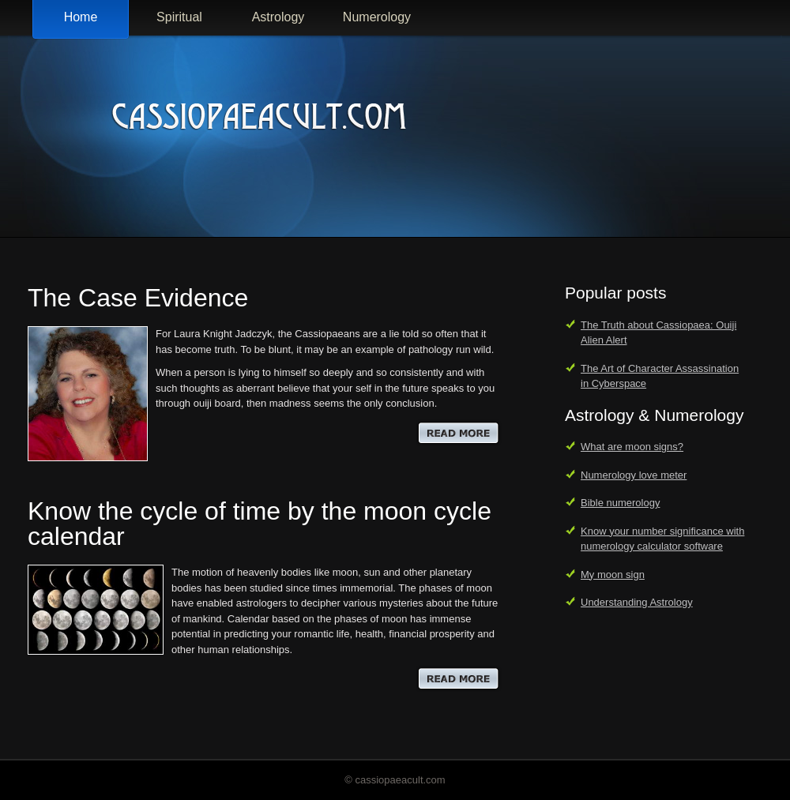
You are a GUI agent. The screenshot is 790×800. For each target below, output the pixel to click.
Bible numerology (620, 503)
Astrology (278, 17)
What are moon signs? (632, 447)
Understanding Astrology (637, 602)
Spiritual (179, 17)
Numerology (377, 17)
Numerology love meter (634, 475)
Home (81, 17)
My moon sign (613, 574)
